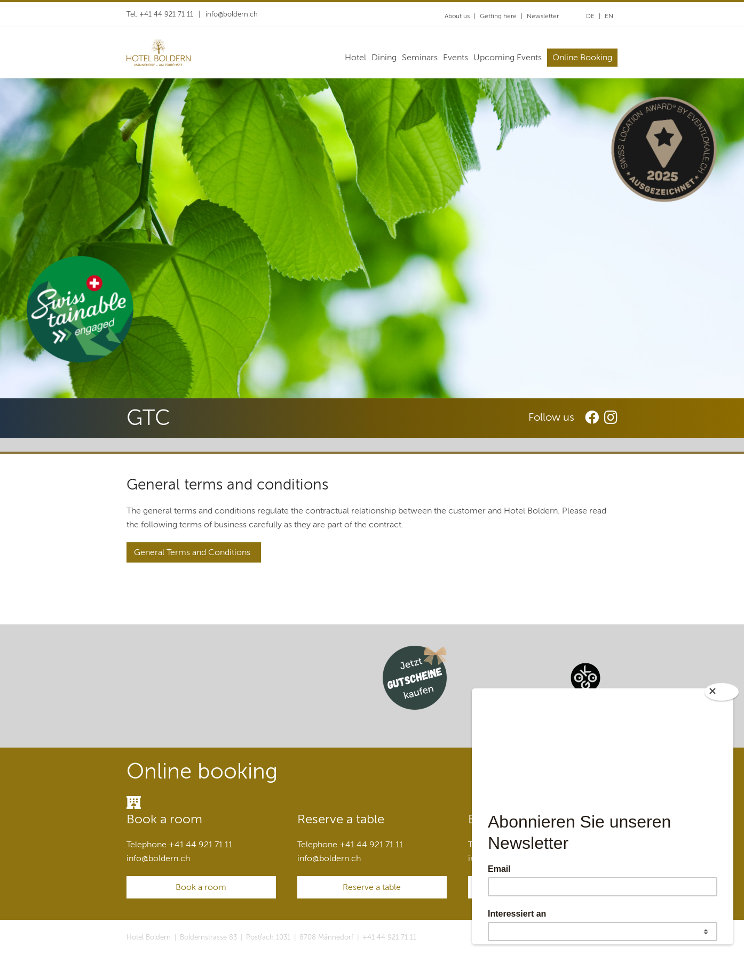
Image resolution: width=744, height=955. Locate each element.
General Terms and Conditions (191, 552)
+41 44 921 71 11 (389, 937)
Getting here (498, 16)
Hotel (355, 57)
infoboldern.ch (231, 14)
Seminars (420, 57)
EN (609, 16)
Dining (384, 57)
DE (590, 16)
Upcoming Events (507, 57)
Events (455, 57)
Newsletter (543, 16)
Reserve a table (372, 887)
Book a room (201, 887)
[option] (372, 238)
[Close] (722, 692)
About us (457, 16)
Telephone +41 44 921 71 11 (179, 844)
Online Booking (582, 57)
